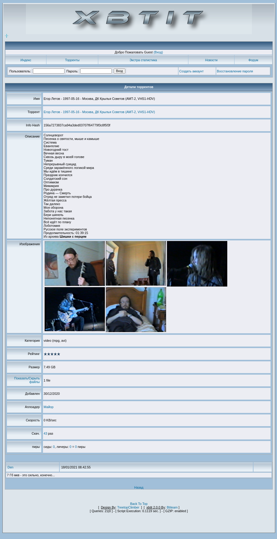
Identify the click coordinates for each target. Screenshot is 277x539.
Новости (211, 60)
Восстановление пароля (235, 71)
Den (11, 467)
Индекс (25, 60)
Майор (49, 407)
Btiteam (172, 507)
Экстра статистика (143, 60)
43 (45, 433)
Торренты (72, 60)
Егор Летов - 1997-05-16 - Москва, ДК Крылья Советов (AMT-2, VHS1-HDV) (99, 112)
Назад (138, 487)
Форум (253, 60)
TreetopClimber (128, 507)
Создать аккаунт (191, 71)
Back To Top (139, 504)
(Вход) (158, 52)
